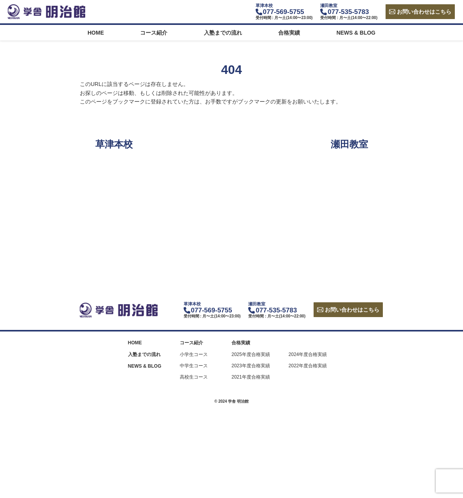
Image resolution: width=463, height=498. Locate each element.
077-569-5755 (283, 12)
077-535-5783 (348, 12)
